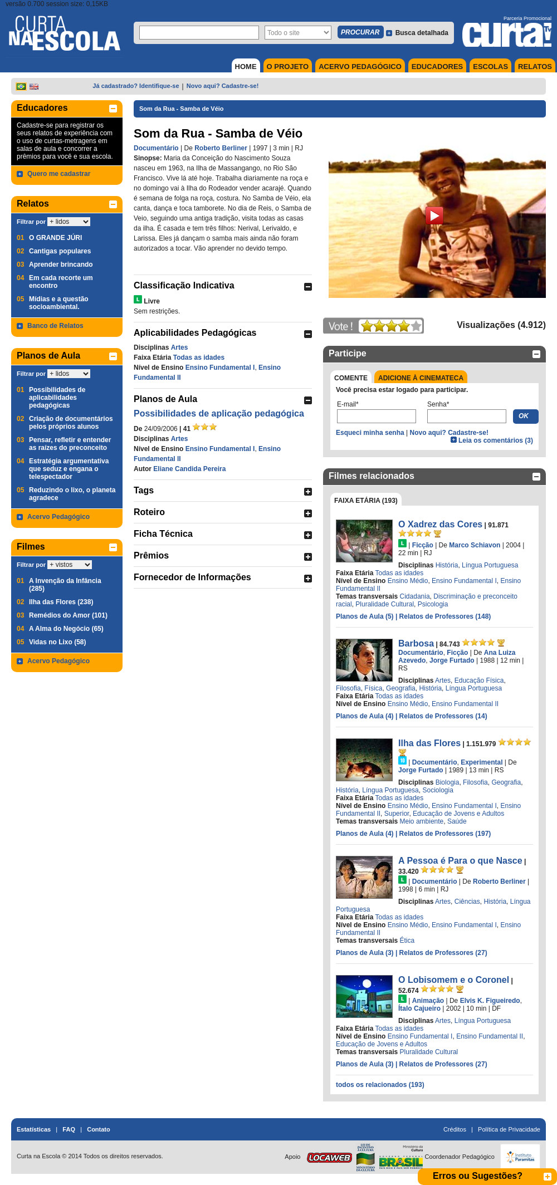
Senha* (438, 404)
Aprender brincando (61, 264)
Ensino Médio (408, 581)
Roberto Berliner (220, 148)
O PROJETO (288, 66)
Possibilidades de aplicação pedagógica (219, 413)
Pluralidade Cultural (384, 604)
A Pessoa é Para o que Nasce (460, 860)
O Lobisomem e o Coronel (453, 980)
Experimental (481, 762)
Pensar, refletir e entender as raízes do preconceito (70, 444)
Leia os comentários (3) (495, 440)
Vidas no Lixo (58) (57, 642)
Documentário (156, 148)
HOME (246, 66)
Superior (396, 813)
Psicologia (433, 604)
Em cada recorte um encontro (61, 282)
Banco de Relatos (55, 326)
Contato (98, 1129)
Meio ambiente (422, 821)
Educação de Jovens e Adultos (458, 813)
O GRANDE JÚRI (55, 238)
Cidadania (415, 596)
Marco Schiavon (474, 545)
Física (373, 688)
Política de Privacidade (509, 1129)
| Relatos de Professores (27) (441, 953)
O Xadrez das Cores (440, 524)
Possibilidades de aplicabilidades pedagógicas (57, 397)
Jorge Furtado (452, 660)
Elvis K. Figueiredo (490, 1001)
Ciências (467, 901)
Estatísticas (34, 1129)
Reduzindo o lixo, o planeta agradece (72, 494)
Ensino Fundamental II (465, 704)
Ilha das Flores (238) (61, 602)
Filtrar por (31, 221)
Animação (428, 1001)
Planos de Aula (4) (365, 716)
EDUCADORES (437, 66)
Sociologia (437, 790)
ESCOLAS (490, 66)
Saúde (457, 821)
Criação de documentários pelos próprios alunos (71, 422)
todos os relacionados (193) (380, 1085)
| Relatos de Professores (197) (443, 834)
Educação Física (479, 680)
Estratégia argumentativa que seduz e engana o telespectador (69, 469)
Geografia (401, 688)
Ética (407, 940)
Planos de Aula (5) (365, 616)
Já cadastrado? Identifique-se (135, 85)
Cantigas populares (60, 251)
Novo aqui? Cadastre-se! (223, 85)
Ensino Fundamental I (220, 367)
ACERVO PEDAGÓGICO (360, 66)
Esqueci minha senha (370, 433)
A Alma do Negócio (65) (66, 629)
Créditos (454, 1129)
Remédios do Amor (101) (68, 615)
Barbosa (416, 643)
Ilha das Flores (429, 743)
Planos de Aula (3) (365, 953)
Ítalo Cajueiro (419, 1008)
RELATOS (535, 66)
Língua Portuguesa (490, 565)
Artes (179, 347)
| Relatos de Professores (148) (443, 616)
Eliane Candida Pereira (189, 469)
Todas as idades (198, 357)
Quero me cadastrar (58, 174)
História (447, 565)
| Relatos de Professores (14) (441, 716)
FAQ (68, 1129)
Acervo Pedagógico (58, 517)
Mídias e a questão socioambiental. (59, 303)
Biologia (448, 782)
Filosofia (348, 688)
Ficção (422, 545)
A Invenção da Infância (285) (65, 584)
